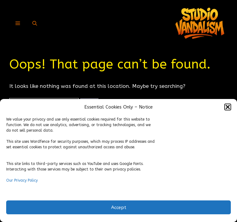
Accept (118, 207)
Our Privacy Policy (22, 180)
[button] (228, 107)
